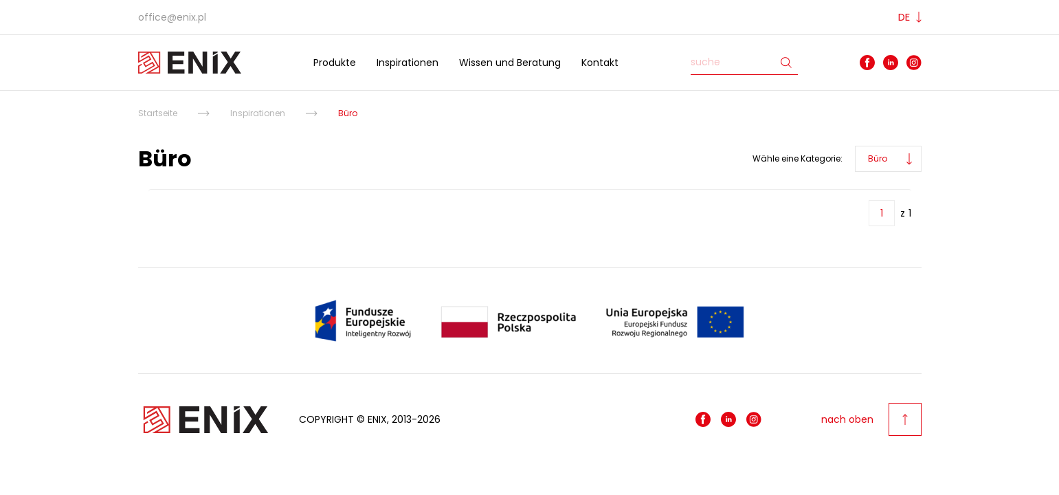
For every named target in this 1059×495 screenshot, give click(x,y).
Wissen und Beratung (510, 62)
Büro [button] (877, 158)
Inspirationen (407, 62)
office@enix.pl (172, 17)
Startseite (157, 113)
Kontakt (599, 62)
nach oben (871, 419)
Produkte (334, 62)
